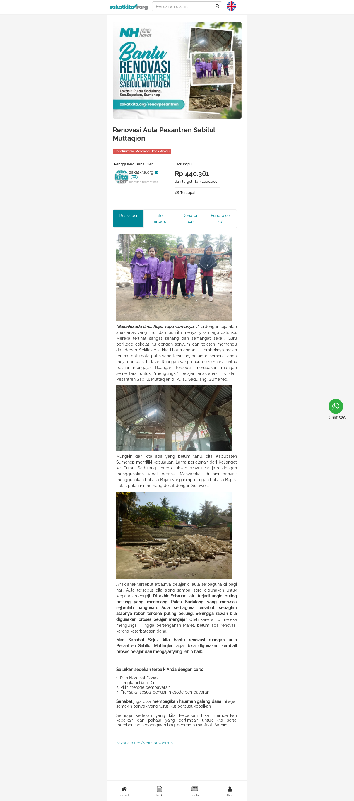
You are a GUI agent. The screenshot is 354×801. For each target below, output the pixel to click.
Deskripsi (128, 215)
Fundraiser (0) (221, 218)
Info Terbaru (159, 218)
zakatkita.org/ (129, 743)
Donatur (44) (190, 218)
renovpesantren (158, 743)
